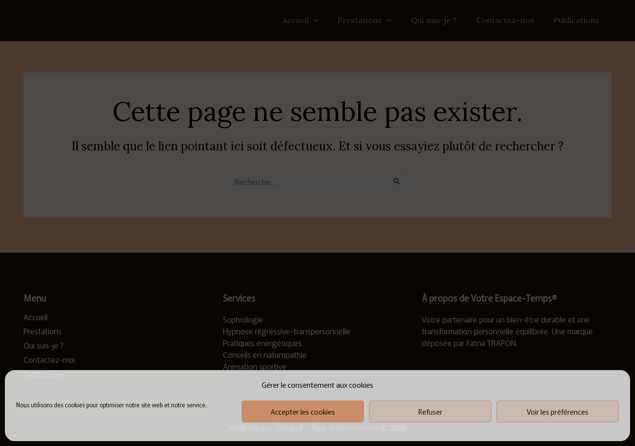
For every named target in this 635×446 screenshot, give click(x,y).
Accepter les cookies (302, 411)
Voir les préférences (557, 411)
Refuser (430, 411)
